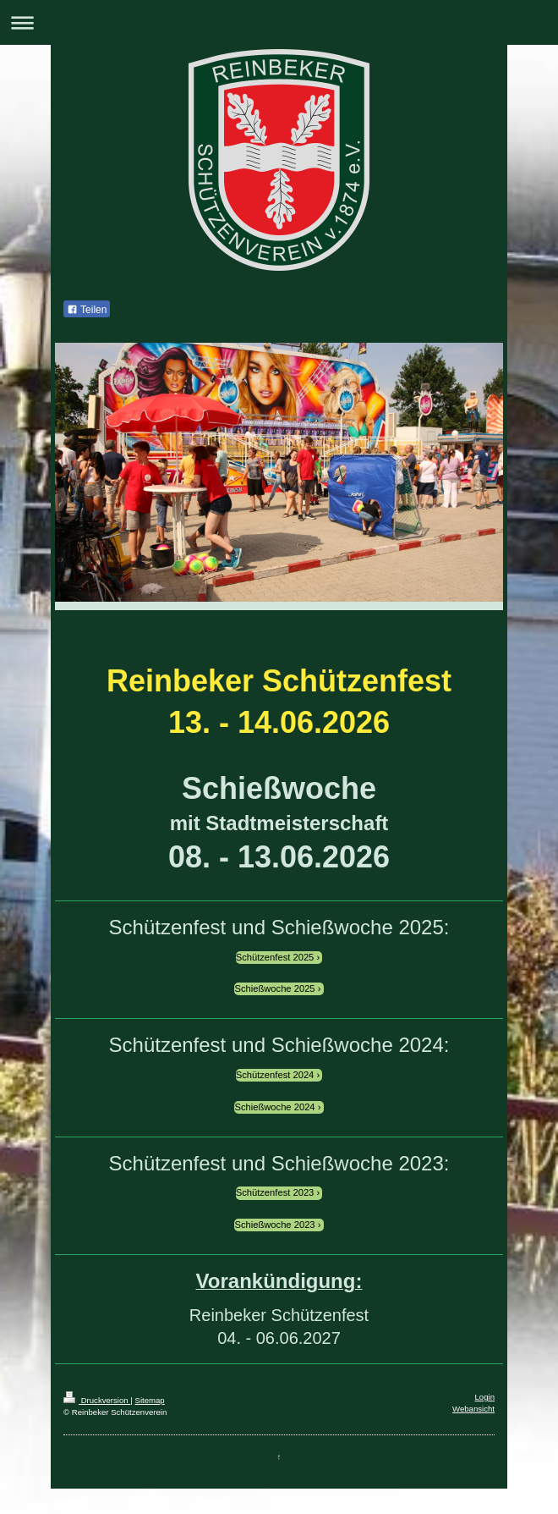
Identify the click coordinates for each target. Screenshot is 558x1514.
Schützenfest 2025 (275, 957)
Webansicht (473, 1408)
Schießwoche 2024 (274, 1107)
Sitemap (149, 1400)
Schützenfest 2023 (275, 1192)
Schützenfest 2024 (275, 1075)
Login (485, 1396)
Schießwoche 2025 (274, 988)
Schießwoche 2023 (274, 1224)
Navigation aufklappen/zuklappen (279, 22)
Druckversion (96, 1400)
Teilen (87, 310)
